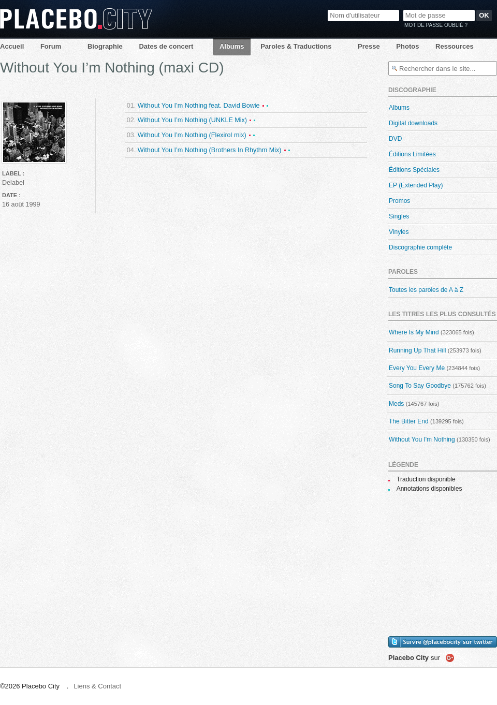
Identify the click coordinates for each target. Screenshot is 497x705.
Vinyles (398, 232)
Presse (369, 46)
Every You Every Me (417, 368)
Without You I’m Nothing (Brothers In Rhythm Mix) (210, 150)
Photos (407, 46)
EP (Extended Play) (416, 185)
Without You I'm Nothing (422, 439)
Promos (399, 200)
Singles (399, 216)
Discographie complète (420, 247)
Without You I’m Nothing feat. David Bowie (199, 105)
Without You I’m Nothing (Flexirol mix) (192, 135)
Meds (396, 403)
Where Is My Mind (414, 332)
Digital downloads (413, 123)
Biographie (105, 46)
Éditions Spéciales (414, 169)
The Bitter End (409, 421)
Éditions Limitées (412, 154)
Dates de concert (166, 46)
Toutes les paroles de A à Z (426, 289)
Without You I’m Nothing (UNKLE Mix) (192, 120)
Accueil (12, 46)
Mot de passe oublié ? (435, 25)
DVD (395, 138)
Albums (232, 46)
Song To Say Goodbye (420, 385)
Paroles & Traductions (295, 46)
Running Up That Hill (417, 350)
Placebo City (76, 19)
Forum (50, 46)
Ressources (454, 46)
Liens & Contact (97, 686)
